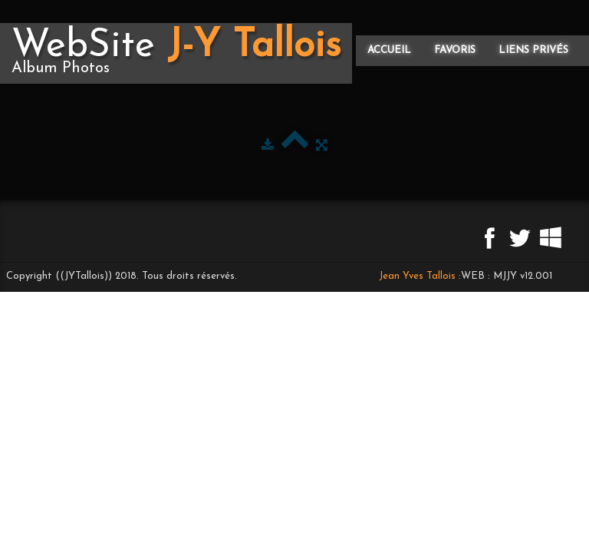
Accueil (389, 50)
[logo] (176, 53)
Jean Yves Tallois (417, 276)
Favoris (454, 50)
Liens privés (533, 50)
